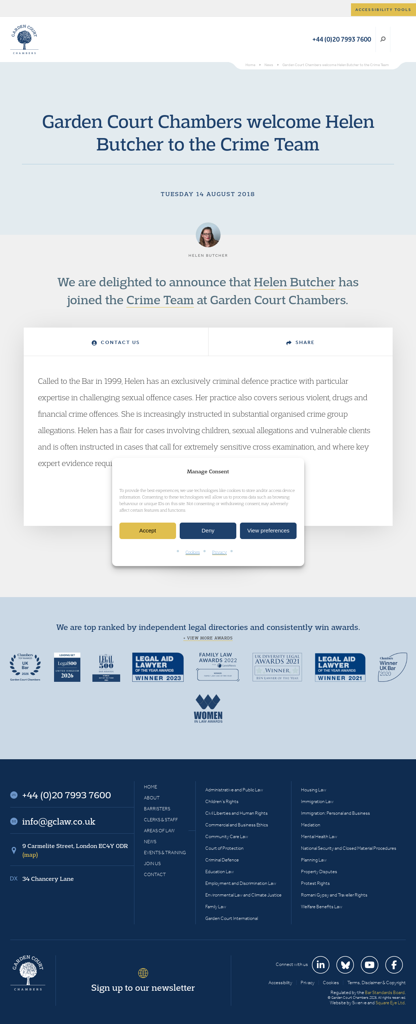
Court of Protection (224, 848)
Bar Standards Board (385, 992)
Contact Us (116, 342)
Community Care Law (226, 836)
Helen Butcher (295, 281)
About (152, 798)
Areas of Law (159, 830)
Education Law (219, 871)
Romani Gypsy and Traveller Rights (334, 895)
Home (150, 787)
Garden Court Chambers (24, 39)
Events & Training (165, 852)
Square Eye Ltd (390, 1002)
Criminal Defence (222, 860)
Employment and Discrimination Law (240, 883)
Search (383, 39)
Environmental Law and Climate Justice (243, 895)
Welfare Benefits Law (321, 906)
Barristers (157, 808)
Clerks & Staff (161, 819)
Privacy (219, 552)
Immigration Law (317, 801)
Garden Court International (231, 918)
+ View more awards (208, 638)
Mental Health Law (319, 836)
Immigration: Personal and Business (335, 813)
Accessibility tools (383, 9)
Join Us (152, 863)
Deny (208, 531)
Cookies (193, 552)
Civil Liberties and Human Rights (236, 813)
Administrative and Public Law (234, 789)
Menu (399, 39)
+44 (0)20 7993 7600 (341, 39)
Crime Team (160, 299)
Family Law (215, 906)
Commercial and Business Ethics (236, 825)
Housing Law (313, 789)
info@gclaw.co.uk (58, 821)
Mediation (310, 825)
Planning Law (314, 860)
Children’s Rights (221, 801)
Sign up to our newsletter (143, 987)
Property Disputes (319, 871)
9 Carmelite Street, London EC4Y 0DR (75, 850)
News (150, 841)
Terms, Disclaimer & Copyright (376, 982)
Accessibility (280, 982)
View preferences (268, 531)
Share (300, 342)
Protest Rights (315, 883)
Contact (155, 874)
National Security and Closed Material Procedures (348, 848)
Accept (147, 531)
